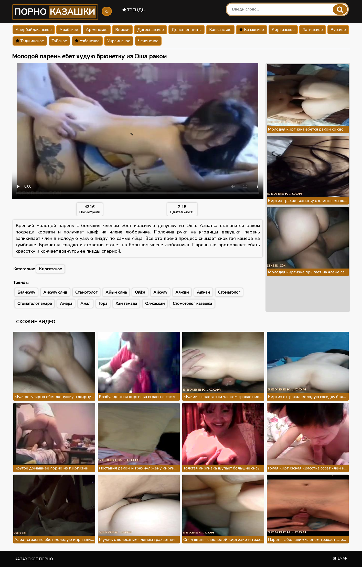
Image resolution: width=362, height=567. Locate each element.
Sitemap (340, 558)
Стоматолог (229, 292)
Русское (338, 30)
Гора (103, 303)
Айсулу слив (55, 292)
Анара (66, 303)
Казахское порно (34, 559)
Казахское (251, 30)
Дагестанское (150, 30)
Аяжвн (182, 292)
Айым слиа (116, 292)
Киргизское (283, 30)
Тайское (59, 41)
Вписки (122, 30)
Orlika (140, 292)
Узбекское (87, 41)
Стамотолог (86, 292)
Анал (85, 303)
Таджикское (30, 41)
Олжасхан (155, 303)
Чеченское (148, 41)
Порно (55, 12)
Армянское (97, 30)
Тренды (134, 10)
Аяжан (203, 292)
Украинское (118, 41)
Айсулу (160, 292)
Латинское (312, 30)
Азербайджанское (34, 30)
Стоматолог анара (34, 303)
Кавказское (220, 30)
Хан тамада (126, 303)
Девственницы (186, 30)
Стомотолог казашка (192, 303)
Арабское (68, 30)
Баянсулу (26, 292)
